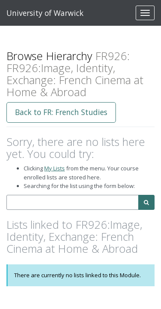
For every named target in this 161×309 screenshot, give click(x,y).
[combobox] (72, 202)
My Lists (54, 168)
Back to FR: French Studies (61, 112)
